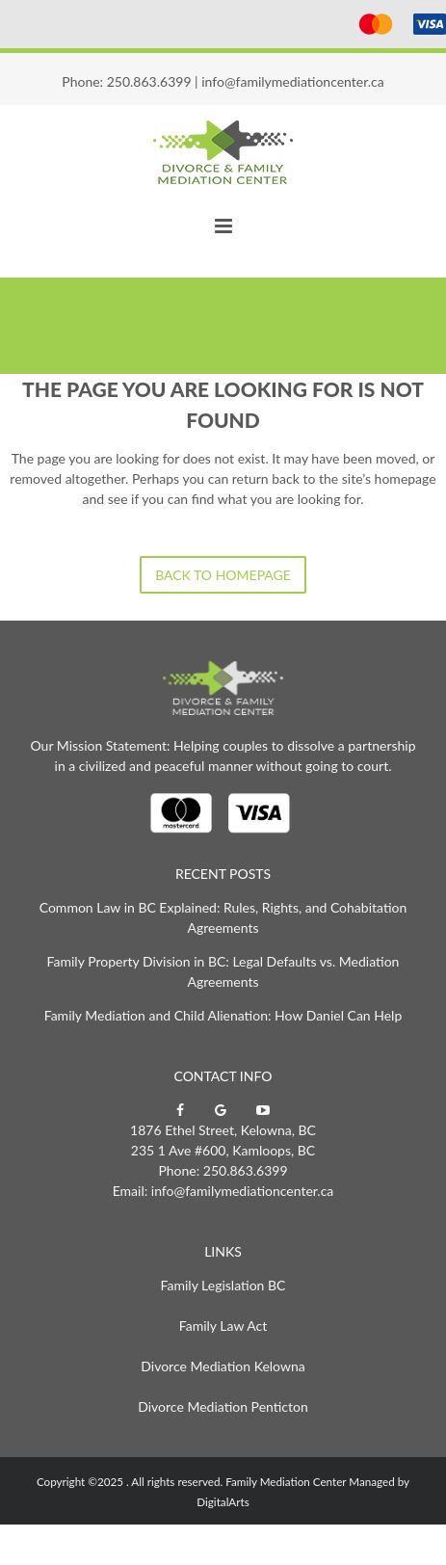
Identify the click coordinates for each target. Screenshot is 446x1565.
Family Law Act (223, 1325)
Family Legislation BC (223, 1285)
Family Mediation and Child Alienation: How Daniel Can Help (223, 1015)
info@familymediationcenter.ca (292, 81)
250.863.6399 (149, 81)
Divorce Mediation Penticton (223, 1406)
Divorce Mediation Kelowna (222, 1366)
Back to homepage (223, 575)
